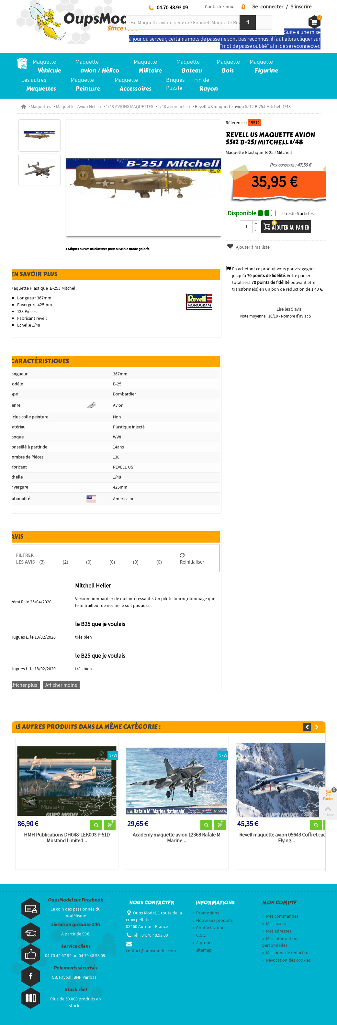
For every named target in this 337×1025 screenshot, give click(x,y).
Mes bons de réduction (286, 952)
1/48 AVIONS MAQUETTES (129, 106)
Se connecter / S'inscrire (281, 6)
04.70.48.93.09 (172, 7)
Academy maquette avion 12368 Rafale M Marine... (176, 838)
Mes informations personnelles (280, 941)
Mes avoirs (274, 923)
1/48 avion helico (174, 106)
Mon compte (279, 903)
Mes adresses (276, 931)
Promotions (205, 913)
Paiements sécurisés (75, 968)
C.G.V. (199, 935)
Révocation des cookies (286, 960)
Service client (75, 946)
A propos (203, 942)
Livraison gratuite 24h (75, 924)
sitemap (202, 950)
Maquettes (41, 106)
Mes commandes (280, 916)
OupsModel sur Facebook (75, 900)
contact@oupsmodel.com (151, 951)
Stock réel (76, 989)
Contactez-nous (220, 6)
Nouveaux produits (212, 920)
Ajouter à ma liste (248, 247)
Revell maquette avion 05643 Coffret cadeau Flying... (286, 838)
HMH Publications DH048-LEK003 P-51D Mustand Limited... (67, 838)
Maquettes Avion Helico (78, 106)
